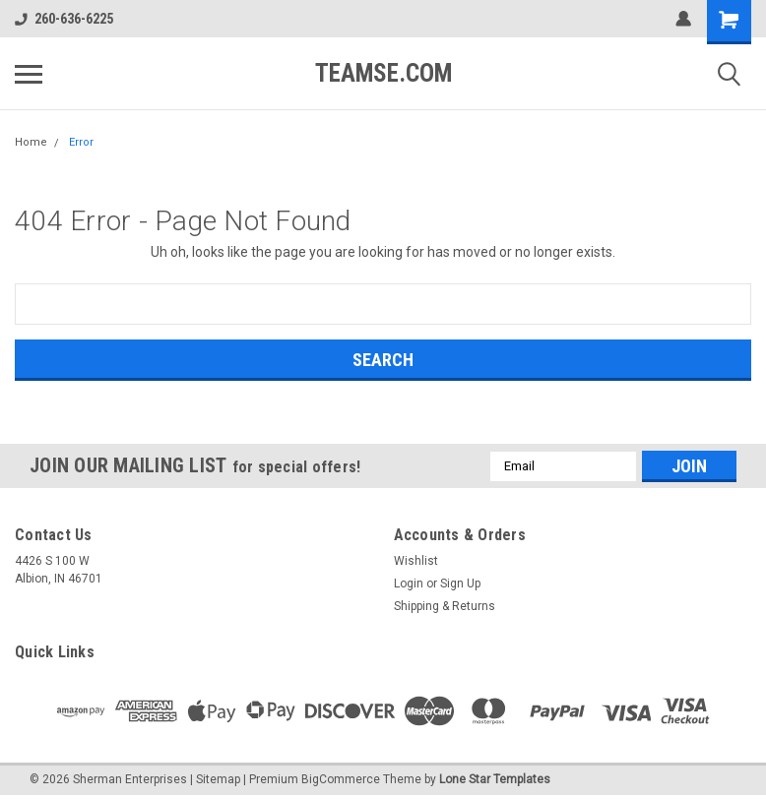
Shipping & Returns (444, 606)
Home (31, 142)
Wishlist (416, 561)
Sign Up (460, 583)
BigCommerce (340, 779)
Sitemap (218, 779)
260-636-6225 (64, 19)
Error (81, 142)
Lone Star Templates (494, 779)
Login (408, 583)
